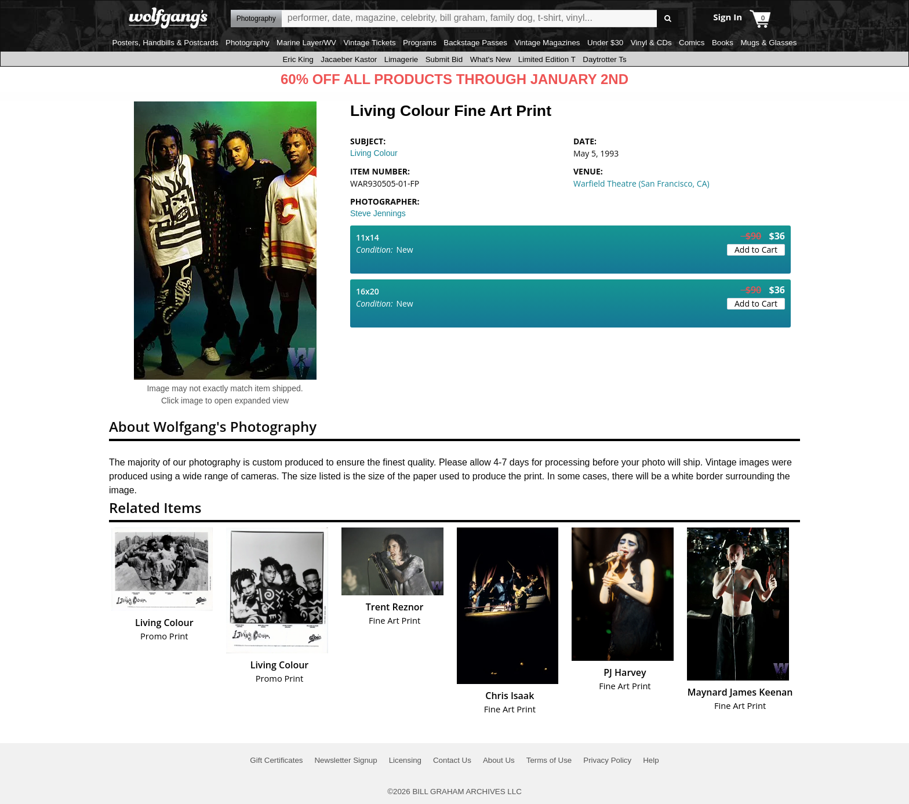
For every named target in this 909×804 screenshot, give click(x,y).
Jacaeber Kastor (349, 59)
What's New (490, 59)
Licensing (405, 760)
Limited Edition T (547, 59)
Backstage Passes (475, 42)
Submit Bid (444, 59)
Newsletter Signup (345, 760)
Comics (691, 42)
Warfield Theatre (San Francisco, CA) (641, 183)
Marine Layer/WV (306, 42)
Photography (248, 42)
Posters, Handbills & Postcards (165, 42)
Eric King (297, 59)
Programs (420, 42)
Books (722, 42)
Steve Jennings (378, 213)
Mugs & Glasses (768, 42)
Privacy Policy (607, 760)
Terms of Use (549, 760)
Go (667, 19)
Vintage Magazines (547, 42)
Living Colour (374, 153)
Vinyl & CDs (651, 42)
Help (651, 760)
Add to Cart (756, 249)
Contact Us (452, 760)
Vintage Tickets (369, 42)
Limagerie (401, 59)
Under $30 (605, 42)
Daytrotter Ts (604, 59)
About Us (499, 760)
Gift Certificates (276, 760)
